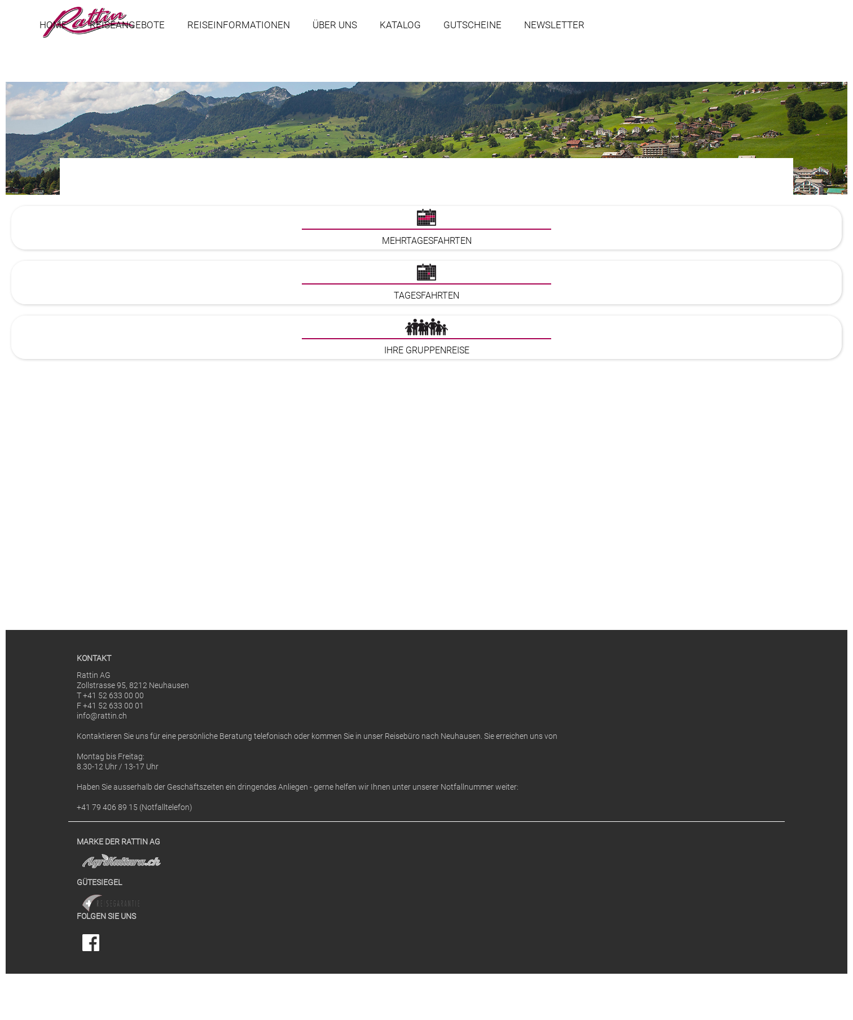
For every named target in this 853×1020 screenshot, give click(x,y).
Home (53, 24)
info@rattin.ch (102, 716)
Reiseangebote (127, 24)
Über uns (335, 24)
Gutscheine (472, 24)
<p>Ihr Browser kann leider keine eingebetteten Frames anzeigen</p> (426, 401)
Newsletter (554, 24)
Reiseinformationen (238, 24)
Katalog (400, 24)
